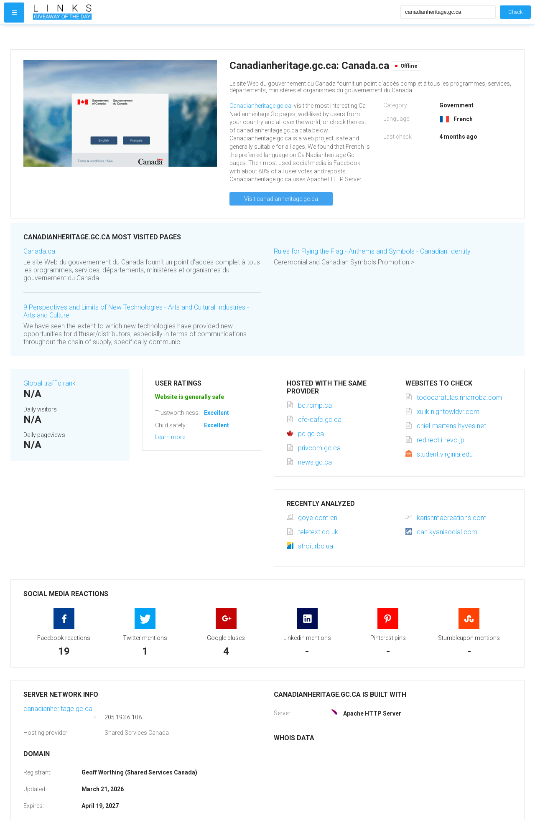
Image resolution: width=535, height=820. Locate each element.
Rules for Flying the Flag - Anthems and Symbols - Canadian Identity (372, 251)
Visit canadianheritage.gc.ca (281, 198)
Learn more (170, 437)
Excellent (216, 412)
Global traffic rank (49, 383)
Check (515, 12)
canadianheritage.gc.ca (57, 709)
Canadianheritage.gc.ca (260, 105)
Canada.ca (39, 251)
